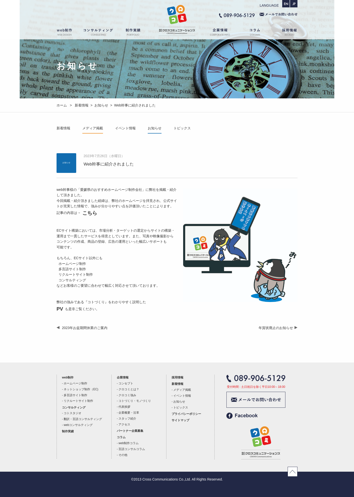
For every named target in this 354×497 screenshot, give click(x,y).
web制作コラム (128, 443)
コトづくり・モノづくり (134, 401)
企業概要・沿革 (128, 412)
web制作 (68, 33)
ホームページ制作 (75, 383)
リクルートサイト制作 (78, 401)
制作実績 (137, 33)
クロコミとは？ (128, 389)
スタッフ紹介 (127, 418)
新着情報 (63, 128)
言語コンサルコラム (131, 449)
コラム (255, 33)
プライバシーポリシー (186, 414)
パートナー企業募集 (130, 431)
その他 (122, 455)
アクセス (124, 424)
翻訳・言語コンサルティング (83, 419)
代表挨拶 (124, 406)
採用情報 (285, 33)
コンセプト (125, 383)
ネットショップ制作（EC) (81, 389)
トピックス (182, 128)
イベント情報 (125, 128)
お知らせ (155, 128)
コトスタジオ (72, 413)
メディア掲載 (92, 128)
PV (60, 309)
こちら (89, 213)
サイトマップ (180, 420)
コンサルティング (98, 33)
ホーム (177, 33)
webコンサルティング (78, 425)
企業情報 (217, 33)
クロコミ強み (127, 395)
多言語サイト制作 (75, 395)
